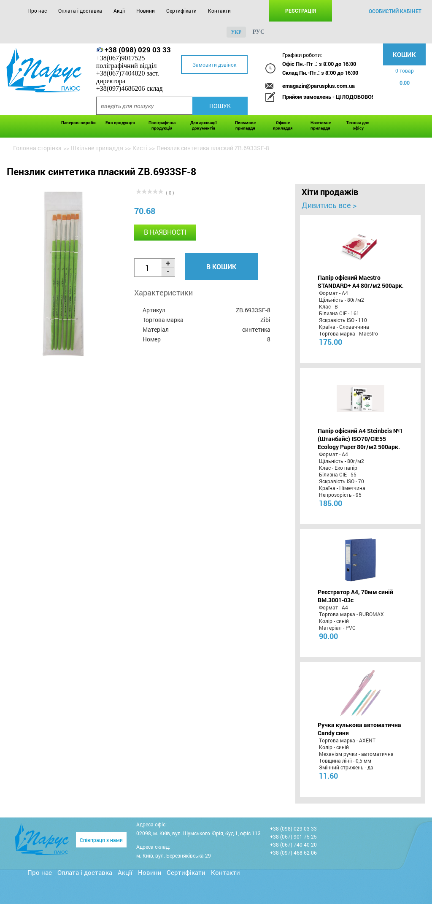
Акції (119, 10)
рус (258, 32)
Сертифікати (181, 10)
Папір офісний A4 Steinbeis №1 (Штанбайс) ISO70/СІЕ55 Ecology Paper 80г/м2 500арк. (360, 439)
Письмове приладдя (245, 125)
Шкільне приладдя (97, 148)
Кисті (139, 148)
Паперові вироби (78, 122)
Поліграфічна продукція (162, 125)
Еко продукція (120, 122)
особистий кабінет (395, 11)
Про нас (37, 10)
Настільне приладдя (320, 125)
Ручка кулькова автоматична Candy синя (359, 729)
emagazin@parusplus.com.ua (318, 85)
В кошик (221, 266)
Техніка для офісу (358, 125)
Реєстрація (300, 10)
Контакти (219, 10)
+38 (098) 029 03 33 (138, 49)
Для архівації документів (203, 125)
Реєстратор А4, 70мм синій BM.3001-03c (355, 596)
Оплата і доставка (80, 10)
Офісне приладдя (283, 125)
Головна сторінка (37, 148)
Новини (145, 10)
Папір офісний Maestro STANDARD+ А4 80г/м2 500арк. (361, 281)
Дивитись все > (329, 205)
